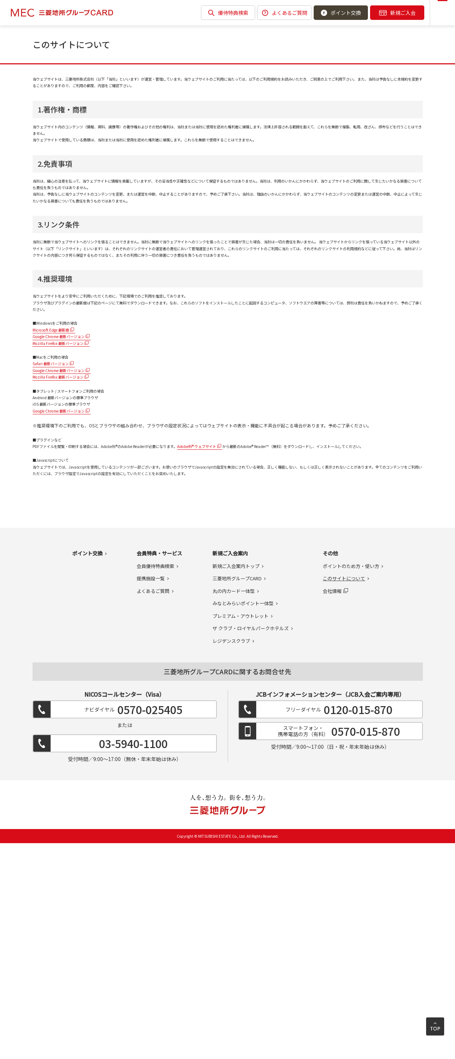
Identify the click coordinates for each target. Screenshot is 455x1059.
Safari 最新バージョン (61, 528)
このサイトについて (344, 793)
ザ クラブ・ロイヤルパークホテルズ (251, 843)
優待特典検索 (228, 12)
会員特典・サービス (159, 768)
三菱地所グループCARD (237, 793)
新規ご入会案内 (230, 768)
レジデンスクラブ (231, 856)
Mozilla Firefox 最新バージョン (73, 500)
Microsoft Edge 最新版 (62, 479)
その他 (330, 768)
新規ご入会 (397, 12)
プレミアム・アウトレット (241, 831)
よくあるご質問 (284, 12)
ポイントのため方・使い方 (351, 781)
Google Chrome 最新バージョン (75, 489)
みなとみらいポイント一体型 (243, 818)
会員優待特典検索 (155, 781)
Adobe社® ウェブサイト (294, 641)
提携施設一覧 (151, 793)
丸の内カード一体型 (234, 806)
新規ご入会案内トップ (236, 781)
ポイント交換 (341, 12)
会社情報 (332, 806)
